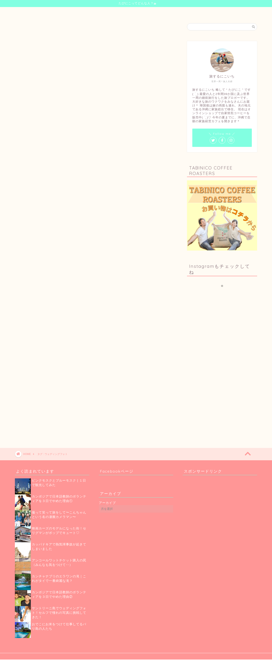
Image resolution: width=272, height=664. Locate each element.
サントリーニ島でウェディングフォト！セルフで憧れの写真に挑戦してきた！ (59, 612)
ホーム (88, 12)
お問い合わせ (180, 12)
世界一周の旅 (131, 12)
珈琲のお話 (155, 12)
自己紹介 (107, 12)
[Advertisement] (223, 340)
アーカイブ (107, 503)
